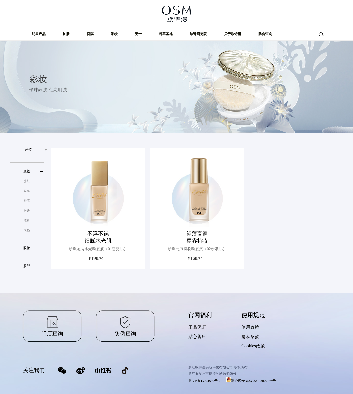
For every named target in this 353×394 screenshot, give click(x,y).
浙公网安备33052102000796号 (251, 381)
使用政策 (250, 327)
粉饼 (27, 210)
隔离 (27, 191)
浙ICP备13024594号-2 (204, 381)
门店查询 (52, 333)
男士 (138, 34)
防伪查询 (265, 34)
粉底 (27, 201)
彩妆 (114, 34)
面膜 (90, 34)
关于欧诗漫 (232, 34)
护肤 (66, 34)
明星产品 (39, 34)
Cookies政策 (253, 345)
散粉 (27, 220)
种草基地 (166, 34)
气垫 (27, 230)
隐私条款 (250, 336)
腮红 (27, 181)
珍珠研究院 (198, 34)
